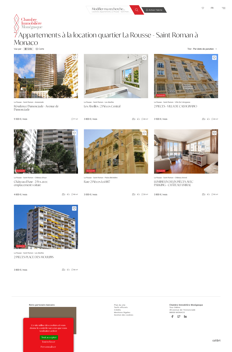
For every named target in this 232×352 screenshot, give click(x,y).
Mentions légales (122, 312)
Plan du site (119, 305)
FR (212, 8)
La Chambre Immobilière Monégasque (28, 24)
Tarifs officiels (121, 307)
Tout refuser (48, 341)
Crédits (117, 310)
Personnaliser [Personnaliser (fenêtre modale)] (48, 346)
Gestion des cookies (123, 315)
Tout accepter (49, 337)
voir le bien (46, 87)
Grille (28, 49)
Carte (40, 49)
